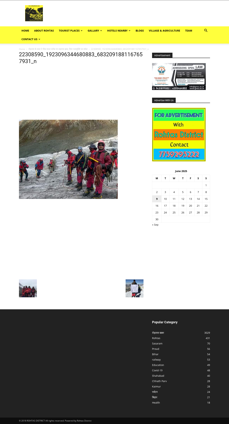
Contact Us (30, 39)
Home (25, 30)
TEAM (188, 30)
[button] (205, 31)
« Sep (155, 224)
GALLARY (95, 30)
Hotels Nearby (118, 30)
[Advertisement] (160, 13)
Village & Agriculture (164, 30)
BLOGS (140, 30)
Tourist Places (70, 30)
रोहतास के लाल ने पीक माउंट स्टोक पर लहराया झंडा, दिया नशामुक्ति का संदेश (57, 49)
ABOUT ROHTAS (44, 30)
